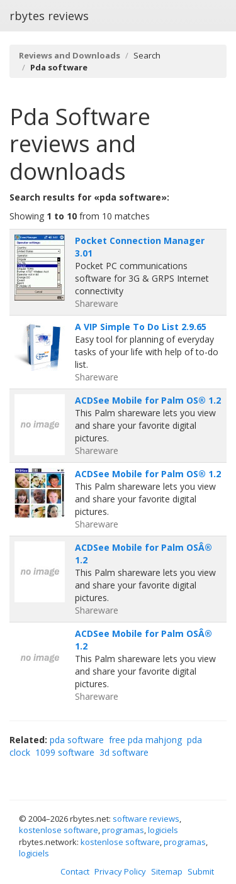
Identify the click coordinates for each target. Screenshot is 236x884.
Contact (74, 871)
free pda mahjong (145, 740)
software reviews (146, 818)
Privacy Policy (120, 871)
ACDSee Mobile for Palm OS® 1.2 (148, 400)
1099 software (64, 752)
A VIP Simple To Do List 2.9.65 (140, 327)
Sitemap (167, 871)
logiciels (163, 830)
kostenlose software (58, 830)
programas (123, 830)
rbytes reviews (49, 15)
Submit (201, 871)
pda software (77, 740)
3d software (124, 752)
